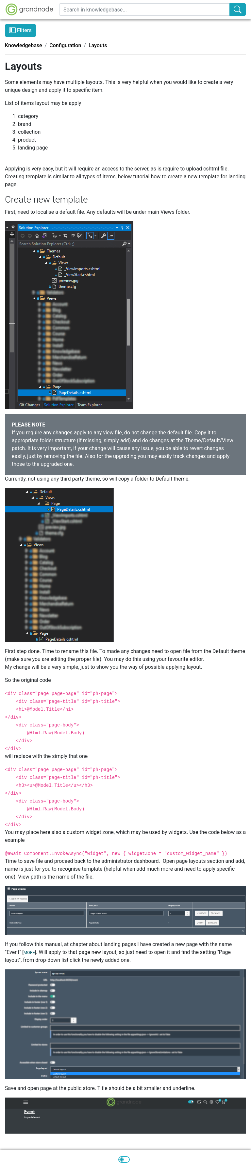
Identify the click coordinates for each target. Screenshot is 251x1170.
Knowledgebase (23, 45)
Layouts (98, 45)
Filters (20, 30)
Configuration (65, 45)
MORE (29, 952)
